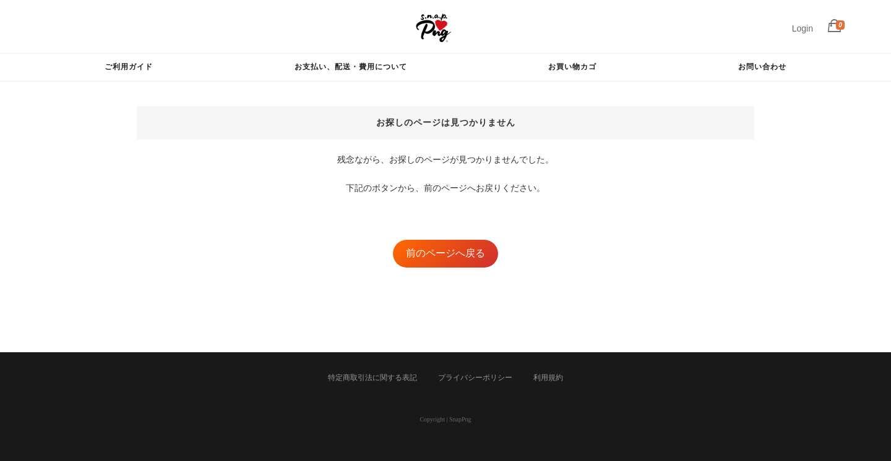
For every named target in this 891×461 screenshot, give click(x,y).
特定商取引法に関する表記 (372, 377)
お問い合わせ (762, 66)
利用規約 (548, 377)
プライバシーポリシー (475, 377)
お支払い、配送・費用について (351, 66)
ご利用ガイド (129, 66)
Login (802, 28)
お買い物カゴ (572, 66)
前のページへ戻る (445, 253)
